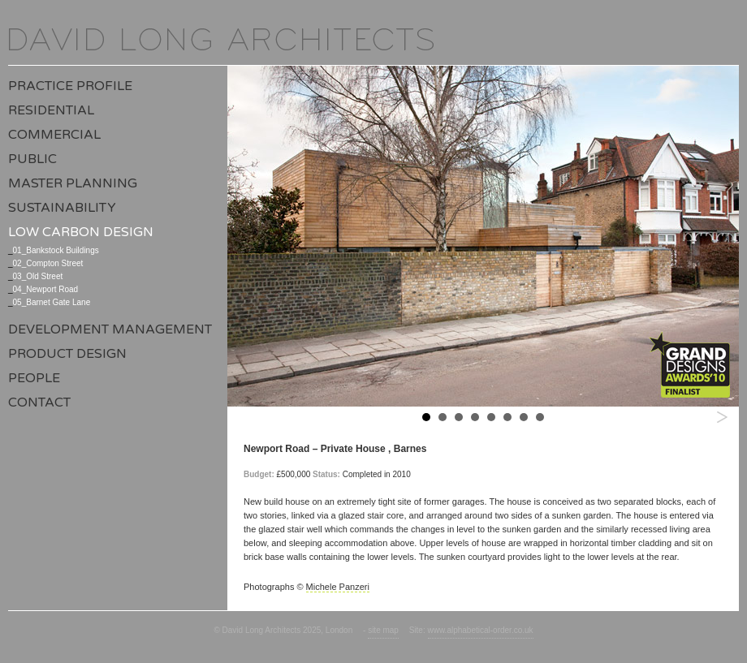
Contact (39, 402)
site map (383, 630)
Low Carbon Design (80, 232)
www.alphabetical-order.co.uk (480, 630)
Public (32, 159)
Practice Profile (70, 86)
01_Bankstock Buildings (56, 250)
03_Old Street (38, 276)
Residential (51, 110)
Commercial (54, 135)
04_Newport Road (46, 289)
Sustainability (62, 208)
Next (722, 417)
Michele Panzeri (337, 587)
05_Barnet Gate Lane (52, 302)
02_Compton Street (48, 263)
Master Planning (72, 183)
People (34, 378)
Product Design (67, 354)
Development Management (110, 329)
